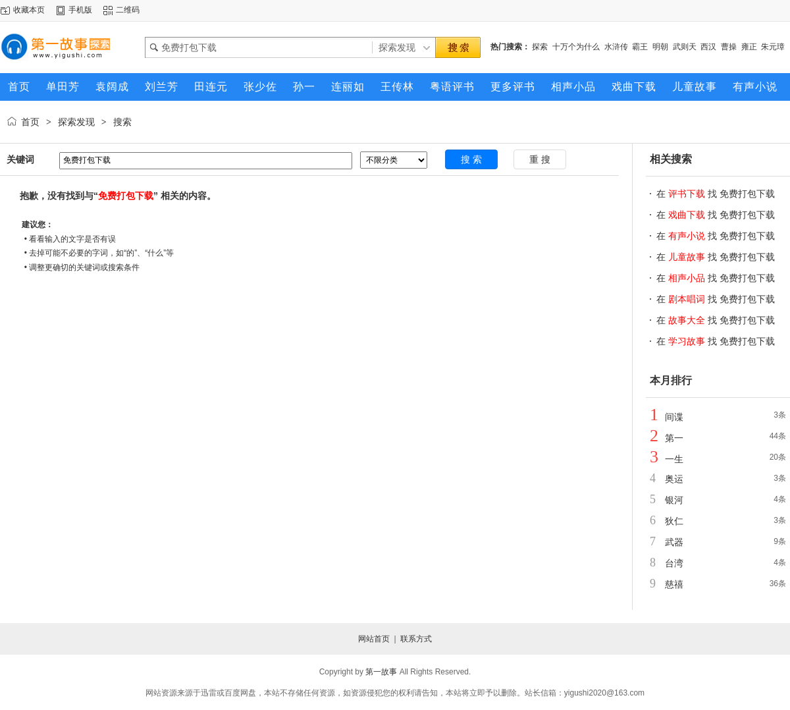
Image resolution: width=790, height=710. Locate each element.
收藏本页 (29, 9)
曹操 (729, 46)
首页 (30, 122)
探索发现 (76, 122)
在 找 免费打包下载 (715, 193)
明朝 (660, 46)
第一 (674, 438)
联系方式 (416, 638)
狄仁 (674, 521)
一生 (674, 459)
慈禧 (674, 584)
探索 (540, 46)
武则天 (685, 46)
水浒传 (616, 46)
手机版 (80, 9)
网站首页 (374, 638)
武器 (674, 542)
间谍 (674, 417)
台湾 (674, 563)
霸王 (640, 46)
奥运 (674, 479)
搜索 (122, 122)
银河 (674, 500)
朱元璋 (773, 46)
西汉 (708, 46)
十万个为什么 (576, 46)
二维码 (128, 9)
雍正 (749, 46)
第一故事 (381, 671)
